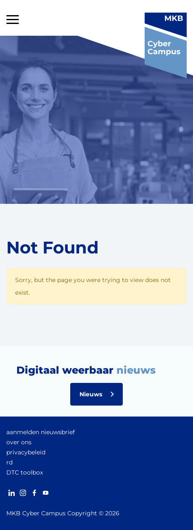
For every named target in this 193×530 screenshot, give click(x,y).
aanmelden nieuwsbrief (40, 432)
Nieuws (90, 394)
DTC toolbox (24, 472)
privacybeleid (25, 452)
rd (9, 462)
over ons (19, 442)
